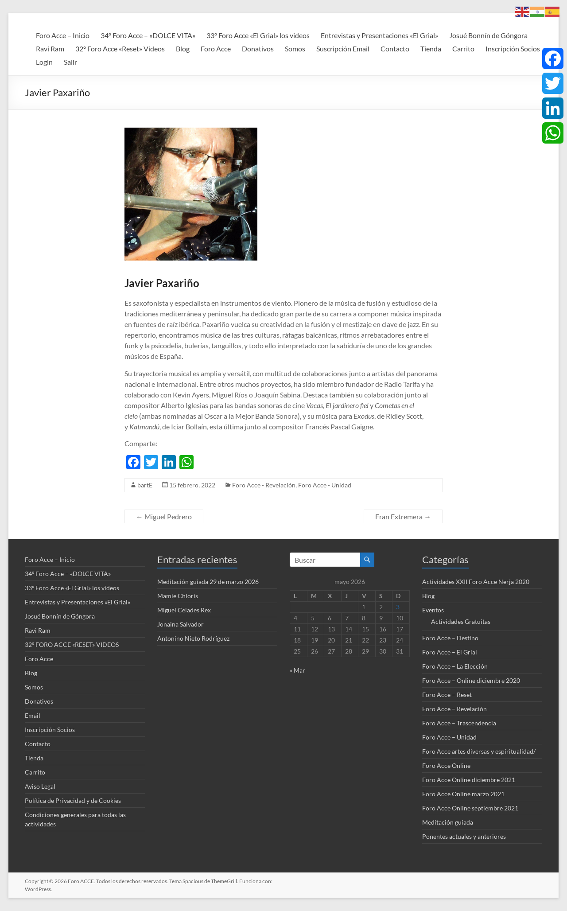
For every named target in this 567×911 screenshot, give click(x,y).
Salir (70, 62)
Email (32, 715)
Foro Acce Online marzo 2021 (463, 794)
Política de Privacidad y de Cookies (73, 800)
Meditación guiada (447, 822)
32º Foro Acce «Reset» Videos (120, 48)
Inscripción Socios (512, 48)
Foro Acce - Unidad (324, 485)
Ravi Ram (50, 48)
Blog (183, 48)
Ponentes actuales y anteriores (464, 836)
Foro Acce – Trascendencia (459, 723)
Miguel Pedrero (164, 516)
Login (44, 62)
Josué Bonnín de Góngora (488, 35)
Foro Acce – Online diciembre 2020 (471, 680)
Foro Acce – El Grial (449, 652)
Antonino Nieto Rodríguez (193, 638)
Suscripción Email (342, 48)
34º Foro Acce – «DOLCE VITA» (148, 35)
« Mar (297, 670)
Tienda (430, 48)
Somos (295, 48)
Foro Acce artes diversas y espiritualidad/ (479, 751)
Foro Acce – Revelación (454, 708)
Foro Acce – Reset (447, 694)
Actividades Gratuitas (460, 621)
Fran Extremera (403, 516)
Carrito (463, 48)
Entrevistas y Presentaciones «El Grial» (379, 35)
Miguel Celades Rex (184, 610)
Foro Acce (216, 48)
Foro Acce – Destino (450, 638)
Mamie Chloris (177, 596)
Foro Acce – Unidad (449, 737)
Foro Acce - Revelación (263, 485)
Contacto (395, 48)
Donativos (258, 48)
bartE (144, 485)
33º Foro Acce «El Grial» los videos (258, 35)
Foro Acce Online (446, 765)
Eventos (433, 610)
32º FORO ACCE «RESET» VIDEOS (72, 644)
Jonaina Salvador (180, 624)
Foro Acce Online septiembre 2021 (470, 808)
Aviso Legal (40, 786)
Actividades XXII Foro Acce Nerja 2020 (475, 581)
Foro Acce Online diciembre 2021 (468, 779)
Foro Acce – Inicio (62, 35)
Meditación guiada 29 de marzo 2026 (208, 581)
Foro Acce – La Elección (455, 666)
